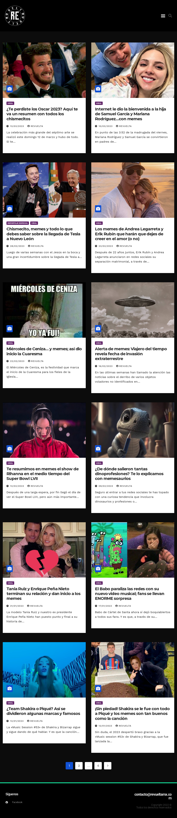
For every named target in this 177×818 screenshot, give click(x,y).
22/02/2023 (17, 361)
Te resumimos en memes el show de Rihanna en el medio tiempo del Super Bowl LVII (42, 473)
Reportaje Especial (18, 223)
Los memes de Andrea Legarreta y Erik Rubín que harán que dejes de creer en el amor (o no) (129, 233)
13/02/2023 (17, 486)
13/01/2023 (17, 721)
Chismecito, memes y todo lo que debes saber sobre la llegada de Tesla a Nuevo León (43, 233)
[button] (163, 15)
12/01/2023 (106, 726)
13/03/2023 (17, 126)
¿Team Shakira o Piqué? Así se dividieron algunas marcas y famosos (43, 711)
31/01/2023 (17, 606)
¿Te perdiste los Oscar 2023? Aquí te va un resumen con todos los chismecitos (42, 114)
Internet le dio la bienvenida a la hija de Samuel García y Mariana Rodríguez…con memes (130, 114)
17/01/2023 (106, 606)
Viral (10, 103)
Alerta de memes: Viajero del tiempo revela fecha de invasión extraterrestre (131, 353)
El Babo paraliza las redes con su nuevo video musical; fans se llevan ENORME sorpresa (129, 593)
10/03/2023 (106, 126)
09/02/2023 (106, 486)
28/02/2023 (17, 246)
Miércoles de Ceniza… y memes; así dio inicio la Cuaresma (44, 351)
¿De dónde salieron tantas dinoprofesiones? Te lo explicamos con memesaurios (129, 473)
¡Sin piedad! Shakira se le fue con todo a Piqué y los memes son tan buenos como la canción (132, 713)
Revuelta (35, 126)
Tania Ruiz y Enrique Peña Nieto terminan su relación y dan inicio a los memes (43, 593)
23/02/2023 (106, 246)
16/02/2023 (106, 366)
